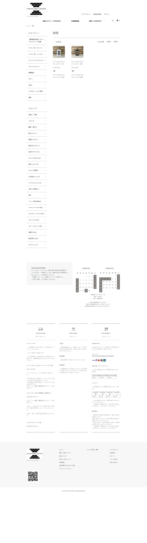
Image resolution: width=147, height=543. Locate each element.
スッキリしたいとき (35, 213)
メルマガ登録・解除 (97, 498)
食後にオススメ (34, 162)
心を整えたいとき (35, 205)
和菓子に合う (33, 279)
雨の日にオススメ (35, 168)
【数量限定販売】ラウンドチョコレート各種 (35, 42)
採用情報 (69, 510)
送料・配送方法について (41, 434)
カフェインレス (34, 293)
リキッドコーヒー (35, 81)
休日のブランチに (35, 175)
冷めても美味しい (35, 221)
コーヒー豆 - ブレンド (36, 53)
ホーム (28, 25)
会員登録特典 (75, 21)
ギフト (31, 94)
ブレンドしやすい (35, 263)
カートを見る (115, 507)
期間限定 (31, 87)
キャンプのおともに (35, 183)
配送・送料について (73, 501)
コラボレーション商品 (35, 109)
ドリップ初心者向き (35, 236)
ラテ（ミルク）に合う (35, 271)
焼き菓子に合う (34, 286)
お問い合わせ (115, 510)
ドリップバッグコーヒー (35, 72)
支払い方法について (73, 507)
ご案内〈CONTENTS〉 (95, 21)
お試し (31, 101)
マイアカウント (86, 14)
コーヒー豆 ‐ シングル (36, 63)
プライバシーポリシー (73, 517)
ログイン (106, 14)
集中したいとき (34, 191)
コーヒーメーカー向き (35, 245)
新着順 (116, 41)
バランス (31, 142)
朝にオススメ (33, 155)
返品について (71, 504)
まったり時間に (34, 198)
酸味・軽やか (33, 148)
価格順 (109, 41)
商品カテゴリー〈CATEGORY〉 (52, 21)
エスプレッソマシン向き (35, 255)
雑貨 (34, 25)
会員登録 (113, 501)
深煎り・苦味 (33, 135)
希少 (30, 228)
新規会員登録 (97, 14)
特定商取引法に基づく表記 (74, 514)
